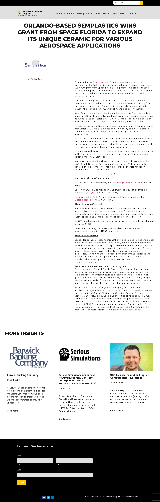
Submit (21, 482)
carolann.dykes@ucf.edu (88, 192)
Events (123, 13)
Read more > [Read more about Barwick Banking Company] (13, 410)
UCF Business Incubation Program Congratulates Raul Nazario (129, 376)
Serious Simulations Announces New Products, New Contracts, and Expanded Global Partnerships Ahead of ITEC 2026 (77, 379)
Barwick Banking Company (22, 375)
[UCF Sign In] (103, 3)
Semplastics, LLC (102, 82)
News (114, 13)
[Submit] (141, 2)
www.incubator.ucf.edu (129, 310)
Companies (102, 13)
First (18, 464)
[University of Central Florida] (34, 2)
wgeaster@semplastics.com (127, 183)
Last (57, 464)
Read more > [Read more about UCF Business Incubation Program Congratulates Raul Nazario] (116, 410)
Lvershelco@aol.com (86, 200)
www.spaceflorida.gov (87, 262)
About (60, 13)
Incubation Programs (79, 13)
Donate (132, 13)
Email (19, 470)
